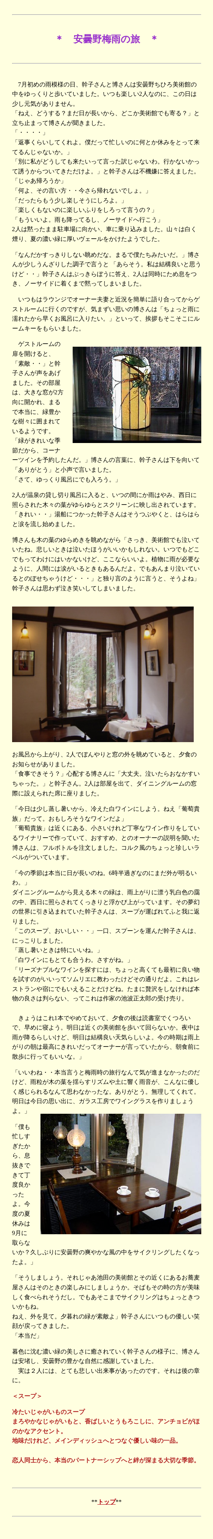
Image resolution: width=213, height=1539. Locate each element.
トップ (107, 1502)
